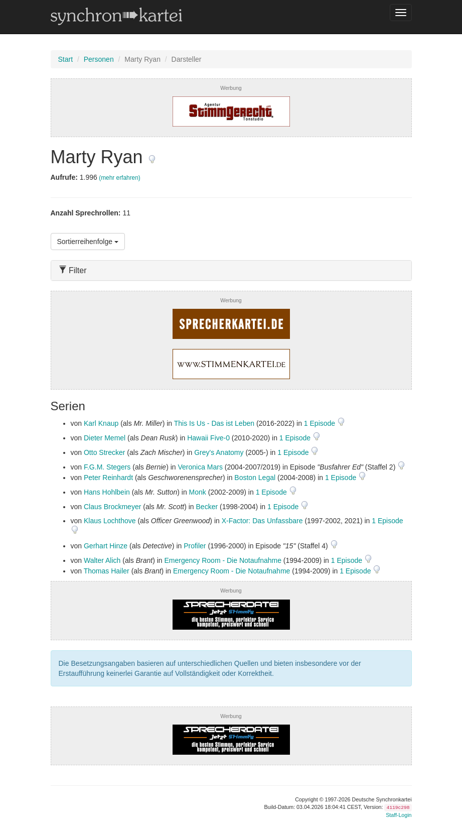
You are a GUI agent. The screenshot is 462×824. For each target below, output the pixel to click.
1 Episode (320, 423)
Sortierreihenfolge (87, 242)
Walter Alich (102, 560)
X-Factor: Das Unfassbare (262, 521)
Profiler (195, 546)
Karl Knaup (101, 423)
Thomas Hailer (106, 571)
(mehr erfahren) (119, 177)
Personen (99, 59)
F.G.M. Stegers (107, 467)
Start (65, 59)
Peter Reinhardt (108, 478)
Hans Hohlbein (107, 492)
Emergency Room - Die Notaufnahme (223, 560)
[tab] (231, 270)
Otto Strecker (104, 452)
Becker (207, 507)
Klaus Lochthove (110, 521)
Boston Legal (254, 478)
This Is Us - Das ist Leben (214, 423)
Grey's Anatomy (218, 452)
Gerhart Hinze (105, 546)
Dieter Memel (104, 438)
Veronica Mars (200, 467)
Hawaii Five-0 (208, 438)
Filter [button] (73, 270)
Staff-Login (398, 815)
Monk (197, 492)
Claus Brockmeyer (112, 507)
